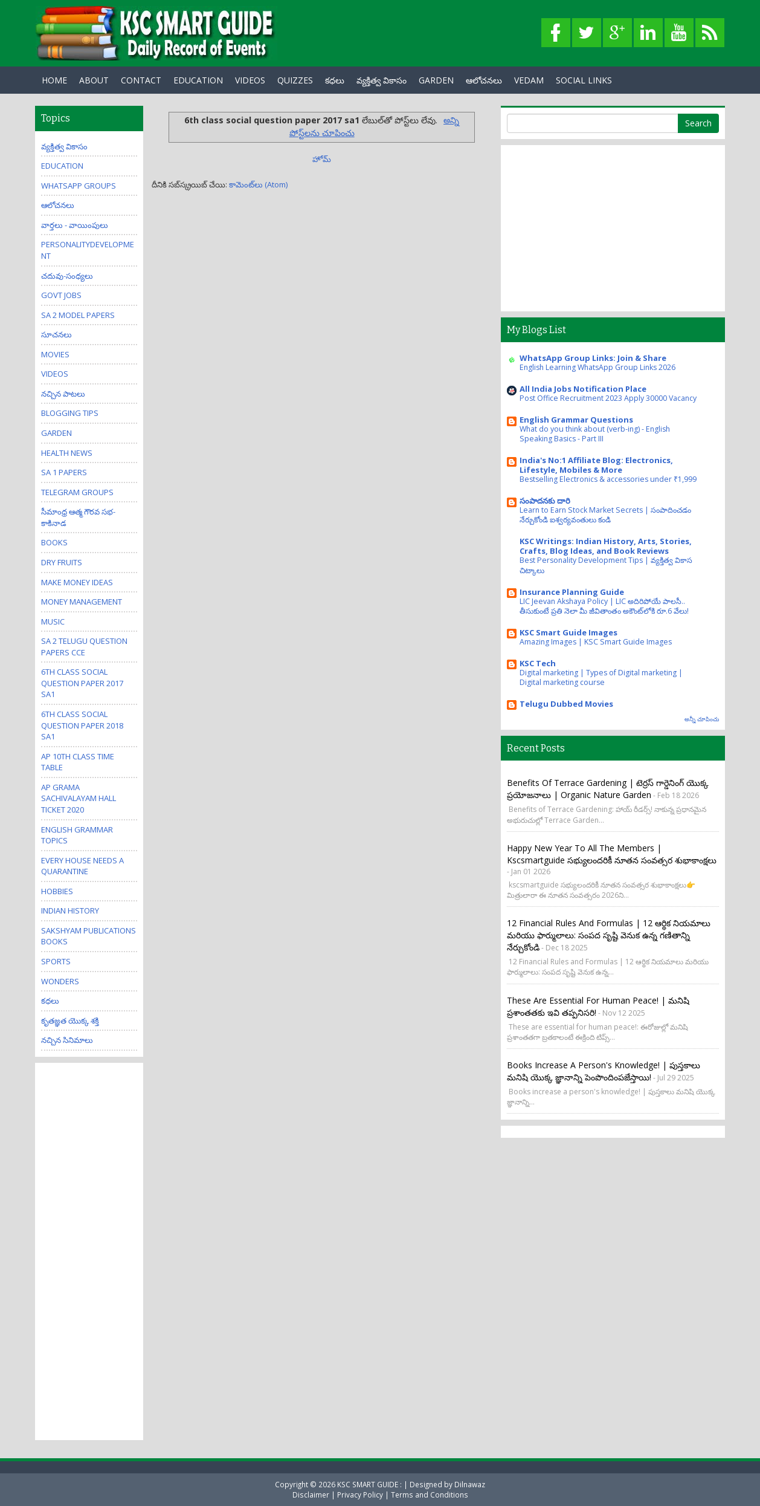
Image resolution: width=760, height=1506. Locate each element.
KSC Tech (538, 663)
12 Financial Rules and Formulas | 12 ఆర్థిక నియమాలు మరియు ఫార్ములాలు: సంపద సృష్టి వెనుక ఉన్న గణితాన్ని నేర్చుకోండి (608, 935)
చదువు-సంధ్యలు (67, 275)
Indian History (70, 910)
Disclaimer (310, 1494)
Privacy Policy (360, 1494)
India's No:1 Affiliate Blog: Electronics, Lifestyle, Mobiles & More (596, 465)
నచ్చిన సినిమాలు (67, 1039)
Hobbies (57, 891)
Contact (141, 80)
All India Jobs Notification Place (583, 388)
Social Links (584, 80)
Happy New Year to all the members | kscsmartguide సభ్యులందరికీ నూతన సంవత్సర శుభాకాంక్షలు (612, 854)
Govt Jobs (61, 295)
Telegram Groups (77, 492)
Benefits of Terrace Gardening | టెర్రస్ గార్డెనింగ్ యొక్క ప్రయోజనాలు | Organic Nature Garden (608, 788)
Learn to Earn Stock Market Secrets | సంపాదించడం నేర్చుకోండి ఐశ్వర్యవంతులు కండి (605, 515)
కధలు (334, 80)
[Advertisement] (89, 1250)
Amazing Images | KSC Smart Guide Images (596, 642)
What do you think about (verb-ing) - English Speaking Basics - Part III (595, 434)
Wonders (60, 981)
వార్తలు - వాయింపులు (74, 224)
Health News (66, 452)
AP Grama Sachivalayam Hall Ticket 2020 (78, 798)
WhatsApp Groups (78, 185)
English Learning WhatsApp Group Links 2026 (597, 367)
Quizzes (295, 80)
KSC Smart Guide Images (568, 632)
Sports (56, 961)
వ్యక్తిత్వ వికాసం (381, 80)
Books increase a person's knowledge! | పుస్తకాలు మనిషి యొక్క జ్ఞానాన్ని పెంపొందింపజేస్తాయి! (603, 1071)
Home (54, 80)
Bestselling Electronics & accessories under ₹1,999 (608, 479)
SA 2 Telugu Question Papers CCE (84, 646)
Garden (56, 432)
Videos (250, 80)
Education (62, 165)
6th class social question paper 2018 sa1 (82, 725)
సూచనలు (56, 334)
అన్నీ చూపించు (701, 719)
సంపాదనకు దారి (545, 500)
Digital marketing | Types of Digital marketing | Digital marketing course (601, 677)
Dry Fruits (61, 562)
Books (54, 542)
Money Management (81, 601)
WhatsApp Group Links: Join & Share (593, 357)
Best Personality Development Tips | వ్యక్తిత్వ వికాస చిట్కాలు (606, 565)
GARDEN (436, 80)
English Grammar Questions (576, 419)
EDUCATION (198, 80)
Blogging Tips (69, 412)
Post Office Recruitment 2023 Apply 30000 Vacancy (608, 398)
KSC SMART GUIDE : (370, 1484)
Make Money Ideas (77, 582)
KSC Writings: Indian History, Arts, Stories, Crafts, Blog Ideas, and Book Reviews (606, 546)
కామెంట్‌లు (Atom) (258, 184)
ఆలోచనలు (484, 80)
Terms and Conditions (429, 1494)
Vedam (529, 80)
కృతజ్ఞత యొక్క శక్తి (70, 1020)
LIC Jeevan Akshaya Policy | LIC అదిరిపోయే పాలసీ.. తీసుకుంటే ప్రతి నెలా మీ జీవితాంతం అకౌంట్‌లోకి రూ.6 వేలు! (604, 606)
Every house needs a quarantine (82, 866)
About (94, 80)
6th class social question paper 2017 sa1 (82, 682)
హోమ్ (321, 159)
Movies (55, 354)
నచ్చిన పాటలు (63, 393)
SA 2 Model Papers (78, 315)
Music (53, 621)
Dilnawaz (469, 1484)
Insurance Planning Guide (572, 591)
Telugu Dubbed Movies (566, 703)
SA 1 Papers (64, 472)
